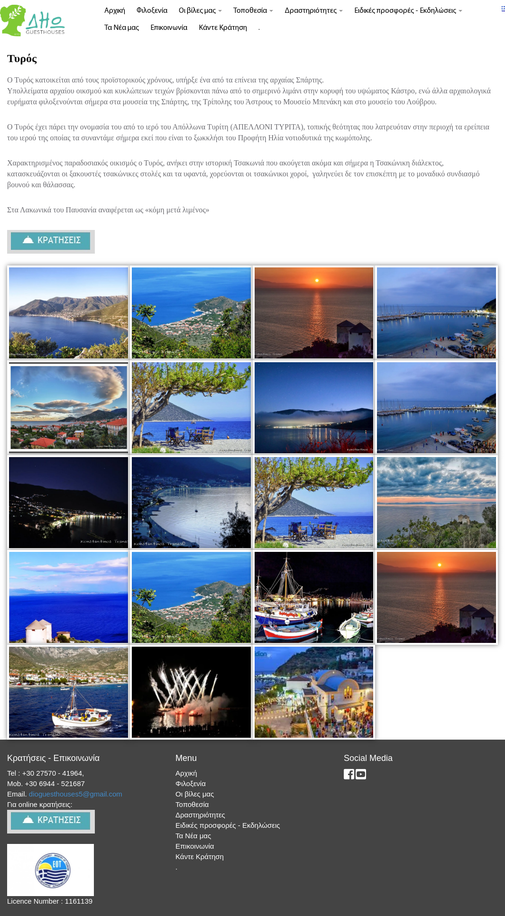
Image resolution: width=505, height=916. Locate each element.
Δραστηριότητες (314, 11)
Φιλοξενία (152, 11)
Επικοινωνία (168, 28)
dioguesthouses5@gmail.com (76, 794)
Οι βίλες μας (200, 11)
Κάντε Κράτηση (223, 28)
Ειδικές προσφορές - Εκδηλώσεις (408, 11)
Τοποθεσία (253, 11)
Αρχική (114, 11)
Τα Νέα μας (121, 28)
